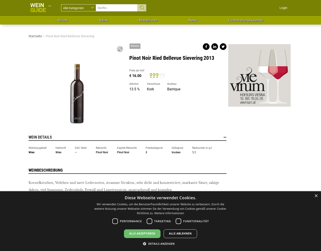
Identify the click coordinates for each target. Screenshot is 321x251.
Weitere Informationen (169, 213)
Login (283, 8)
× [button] (316, 196)
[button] (160, 243)
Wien (32, 152)
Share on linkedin (214, 46)
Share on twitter (223, 46)
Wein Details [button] (127, 137)
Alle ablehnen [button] (180, 233)
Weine (103, 20)
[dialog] (160, 221)
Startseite (35, 36)
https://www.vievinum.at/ (259, 73)
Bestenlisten (148, 20)
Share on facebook (206, 46)
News (193, 20)
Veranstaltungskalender (245, 20)
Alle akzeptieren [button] (142, 233)
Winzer (63, 20)
